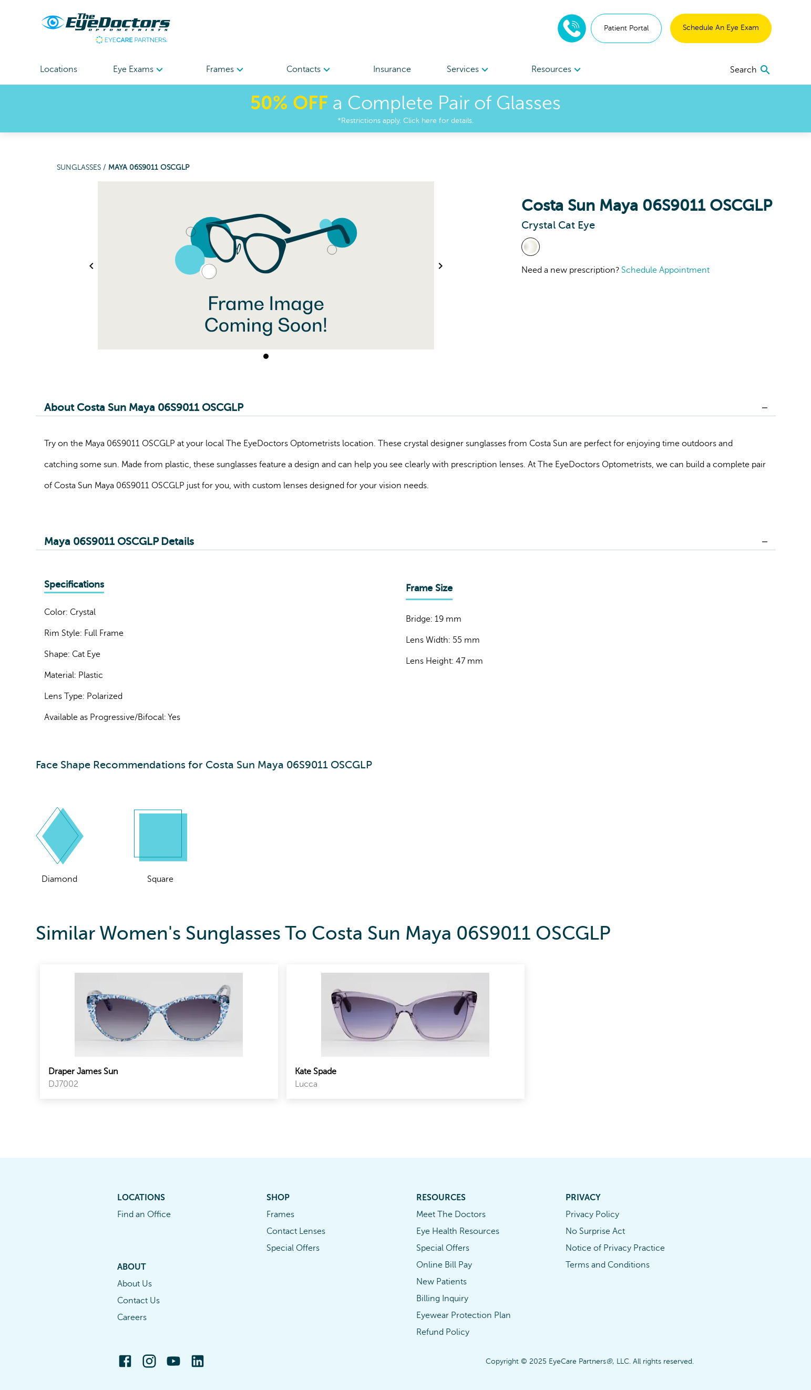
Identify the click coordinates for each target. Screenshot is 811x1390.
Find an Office (144, 1214)
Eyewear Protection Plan (463, 1315)
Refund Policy (442, 1332)
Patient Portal (626, 28)
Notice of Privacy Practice (615, 1248)
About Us (134, 1284)
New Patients (441, 1281)
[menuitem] (139, 70)
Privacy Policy (592, 1214)
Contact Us (138, 1300)
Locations (58, 69)
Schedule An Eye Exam (721, 28)
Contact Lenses (295, 1231)
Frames (280, 1214)
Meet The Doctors (451, 1214)
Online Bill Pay (444, 1265)
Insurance (392, 69)
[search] (751, 70)
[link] (159, 1031)
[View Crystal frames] (530, 247)
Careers (132, 1317)
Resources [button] (557, 70)
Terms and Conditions (608, 1265)
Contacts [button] (309, 70)
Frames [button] (226, 70)
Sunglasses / (82, 167)
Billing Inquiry (442, 1298)
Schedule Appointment (665, 270)
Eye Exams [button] (139, 70)
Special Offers (293, 1248)
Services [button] (469, 70)
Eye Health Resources (457, 1231)
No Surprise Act (595, 1231)
